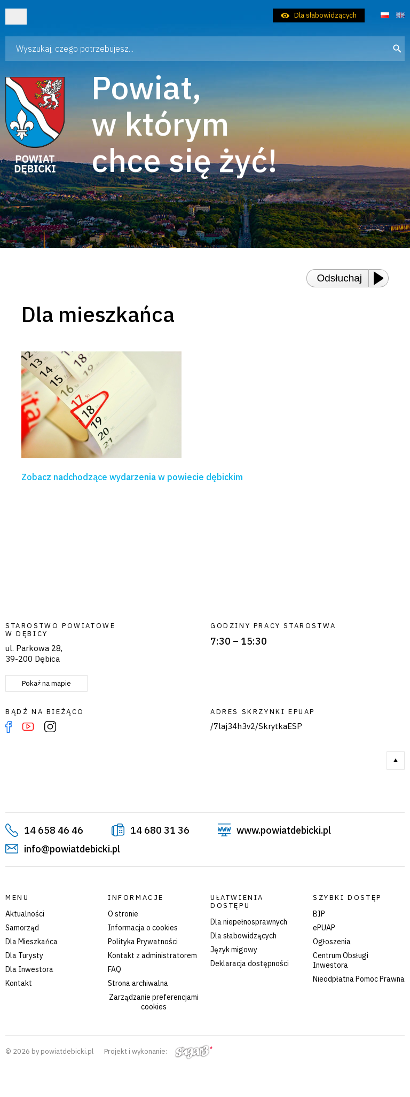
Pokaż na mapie (46, 683)
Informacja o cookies (143, 928)
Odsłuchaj (339, 278)
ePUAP (324, 928)
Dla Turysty (24, 955)
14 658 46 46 (53, 830)
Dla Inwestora (29, 969)
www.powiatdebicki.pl (283, 830)
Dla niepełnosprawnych (248, 922)
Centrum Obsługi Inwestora (340, 960)
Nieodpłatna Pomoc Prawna (359, 979)
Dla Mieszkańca (31, 941)
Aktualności (24, 914)
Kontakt (18, 983)
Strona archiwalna (138, 983)
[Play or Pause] (382, 278)
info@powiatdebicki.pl (72, 849)
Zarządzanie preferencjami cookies (154, 1002)
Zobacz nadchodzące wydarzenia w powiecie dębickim (132, 477)
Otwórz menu (16, 17)
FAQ (114, 969)
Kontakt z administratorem (152, 955)
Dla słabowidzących (325, 15)
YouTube (28, 727)
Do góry (396, 760)
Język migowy (233, 949)
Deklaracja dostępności (249, 963)
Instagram (50, 727)
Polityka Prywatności (143, 941)
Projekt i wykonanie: (158, 1051)
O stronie (123, 914)
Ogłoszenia (332, 941)
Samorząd (22, 928)
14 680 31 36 (160, 830)
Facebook (8, 727)
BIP (319, 914)
